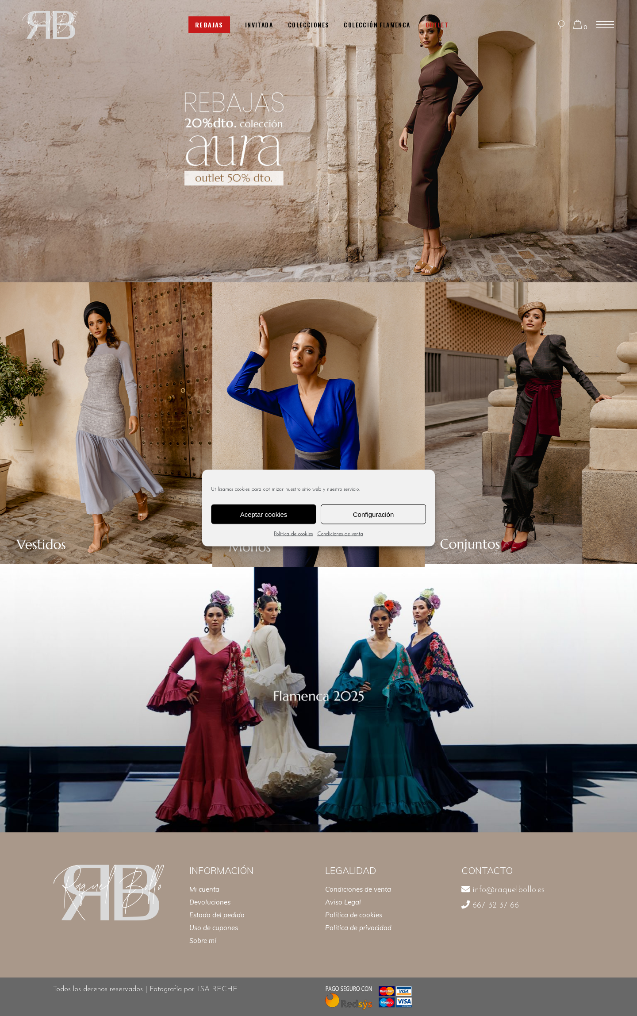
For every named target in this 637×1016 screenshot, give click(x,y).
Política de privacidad (358, 928)
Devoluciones (209, 902)
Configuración (373, 514)
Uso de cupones (213, 928)
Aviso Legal (343, 902)
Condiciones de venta (340, 534)
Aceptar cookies (264, 514)
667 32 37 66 (495, 905)
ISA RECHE (219, 989)
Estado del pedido (217, 915)
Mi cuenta (204, 889)
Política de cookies (293, 534)
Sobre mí (202, 940)
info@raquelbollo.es (508, 890)
